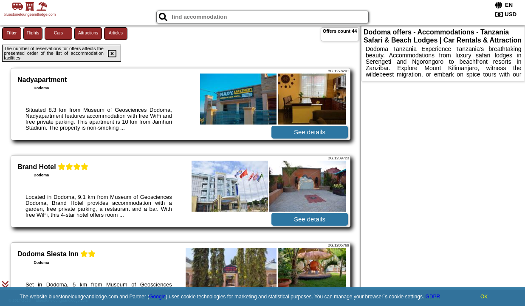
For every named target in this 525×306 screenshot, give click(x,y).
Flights (33, 33)
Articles (116, 33)
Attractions (88, 33)
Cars (58, 33)
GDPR (433, 297)
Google (157, 297)
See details (309, 132)
